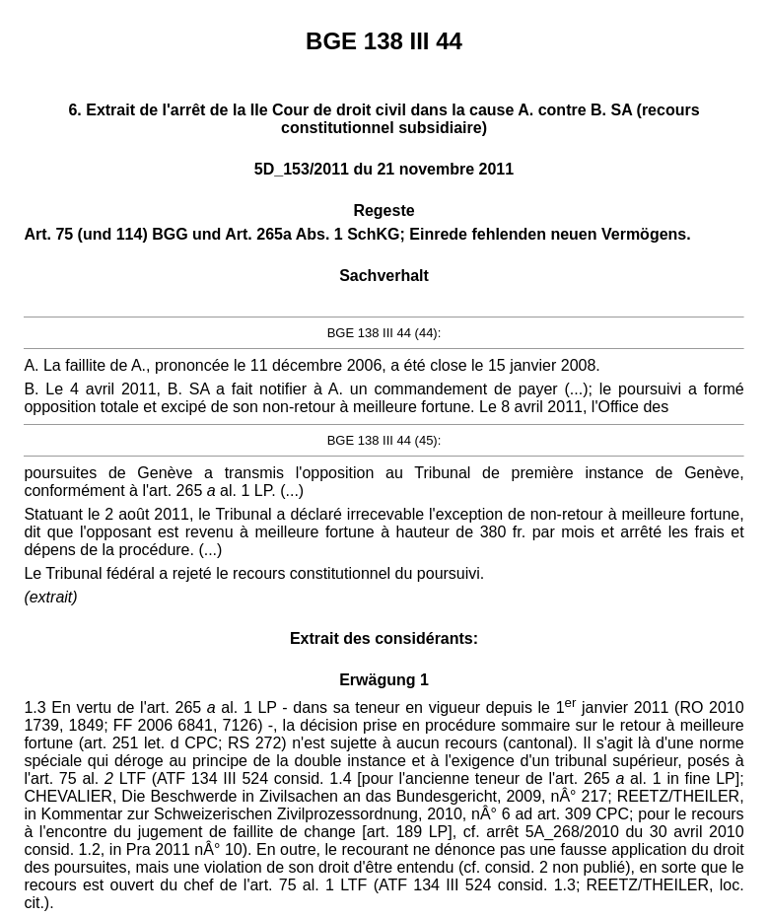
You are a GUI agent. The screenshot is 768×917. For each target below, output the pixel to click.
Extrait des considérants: (384, 638)
